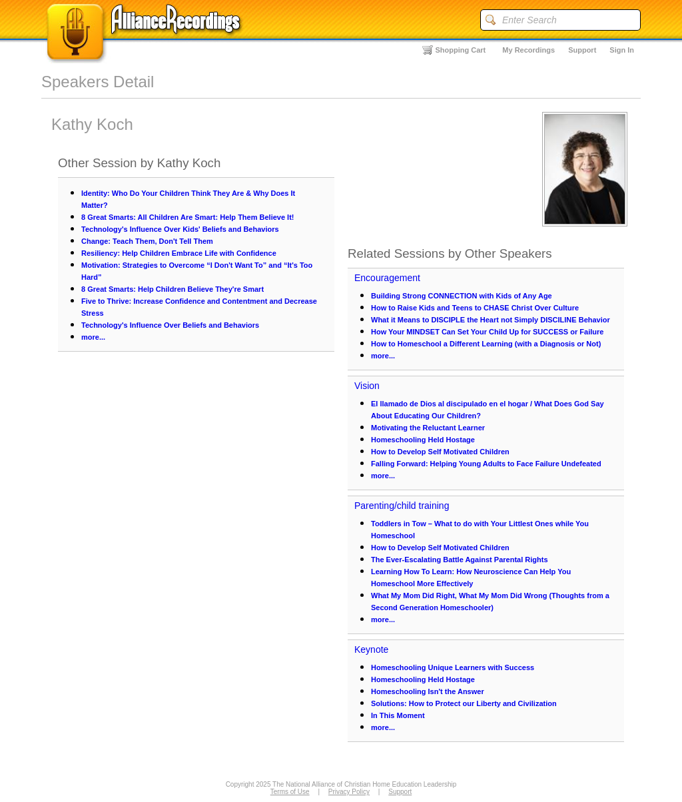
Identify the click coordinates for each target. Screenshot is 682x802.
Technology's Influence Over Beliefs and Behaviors (170, 325)
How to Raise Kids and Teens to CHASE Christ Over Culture (475, 308)
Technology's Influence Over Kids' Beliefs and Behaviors (180, 229)
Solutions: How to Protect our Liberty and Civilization (464, 703)
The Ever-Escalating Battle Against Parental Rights (459, 560)
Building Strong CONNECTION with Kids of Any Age (461, 296)
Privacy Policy (349, 791)
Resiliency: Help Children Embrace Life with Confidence (178, 253)
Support (582, 50)
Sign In (621, 50)
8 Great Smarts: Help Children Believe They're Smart (172, 289)
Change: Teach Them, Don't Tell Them (147, 241)
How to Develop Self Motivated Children (440, 452)
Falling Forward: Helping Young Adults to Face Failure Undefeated (486, 464)
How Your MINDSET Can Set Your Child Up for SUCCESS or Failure (487, 332)
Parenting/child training (401, 505)
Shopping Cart (461, 50)
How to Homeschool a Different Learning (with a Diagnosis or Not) (486, 344)
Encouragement (387, 277)
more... (93, 337)
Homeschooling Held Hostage (423, 440)
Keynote (371, 649)
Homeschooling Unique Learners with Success (452, 667)
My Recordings (528, 50)
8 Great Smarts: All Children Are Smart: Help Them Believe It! (187, 217)
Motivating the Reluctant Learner (428, 428)
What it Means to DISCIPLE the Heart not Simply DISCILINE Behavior (490, 320)
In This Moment (398, 715)
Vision (367, 385)
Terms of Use (290, 791)
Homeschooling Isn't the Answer (427, 691)
